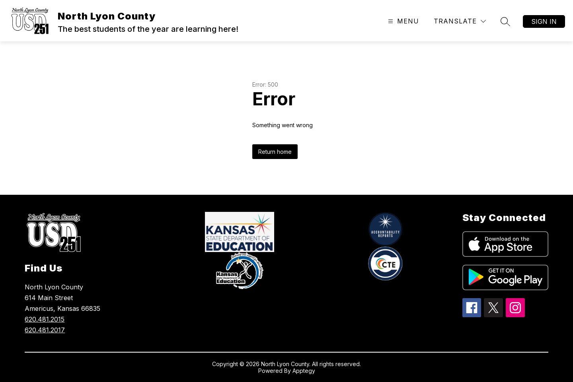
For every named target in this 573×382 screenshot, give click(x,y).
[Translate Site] (460, 21)
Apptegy (303, 370)
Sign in (544, 21)
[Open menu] (402, 21)
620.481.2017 (45, 330)
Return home (275, 151)
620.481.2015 (44, 319)
